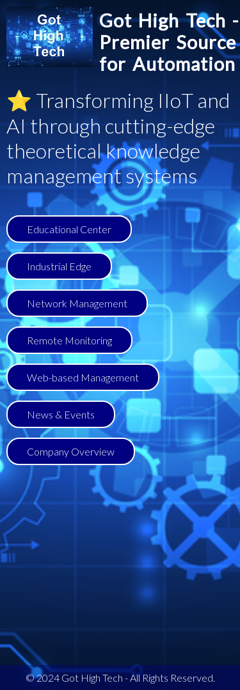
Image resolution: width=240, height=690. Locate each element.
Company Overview (71, 451)
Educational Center (69, 229)
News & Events (61, 414)
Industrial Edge (59, 266)
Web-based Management (83, 377)
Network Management (77, 303)
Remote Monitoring (69, 340)
